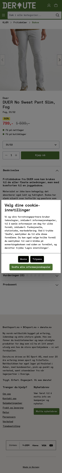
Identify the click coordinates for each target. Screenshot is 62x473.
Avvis (23, 259)
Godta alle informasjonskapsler (31, 267)
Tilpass (37, 259)
